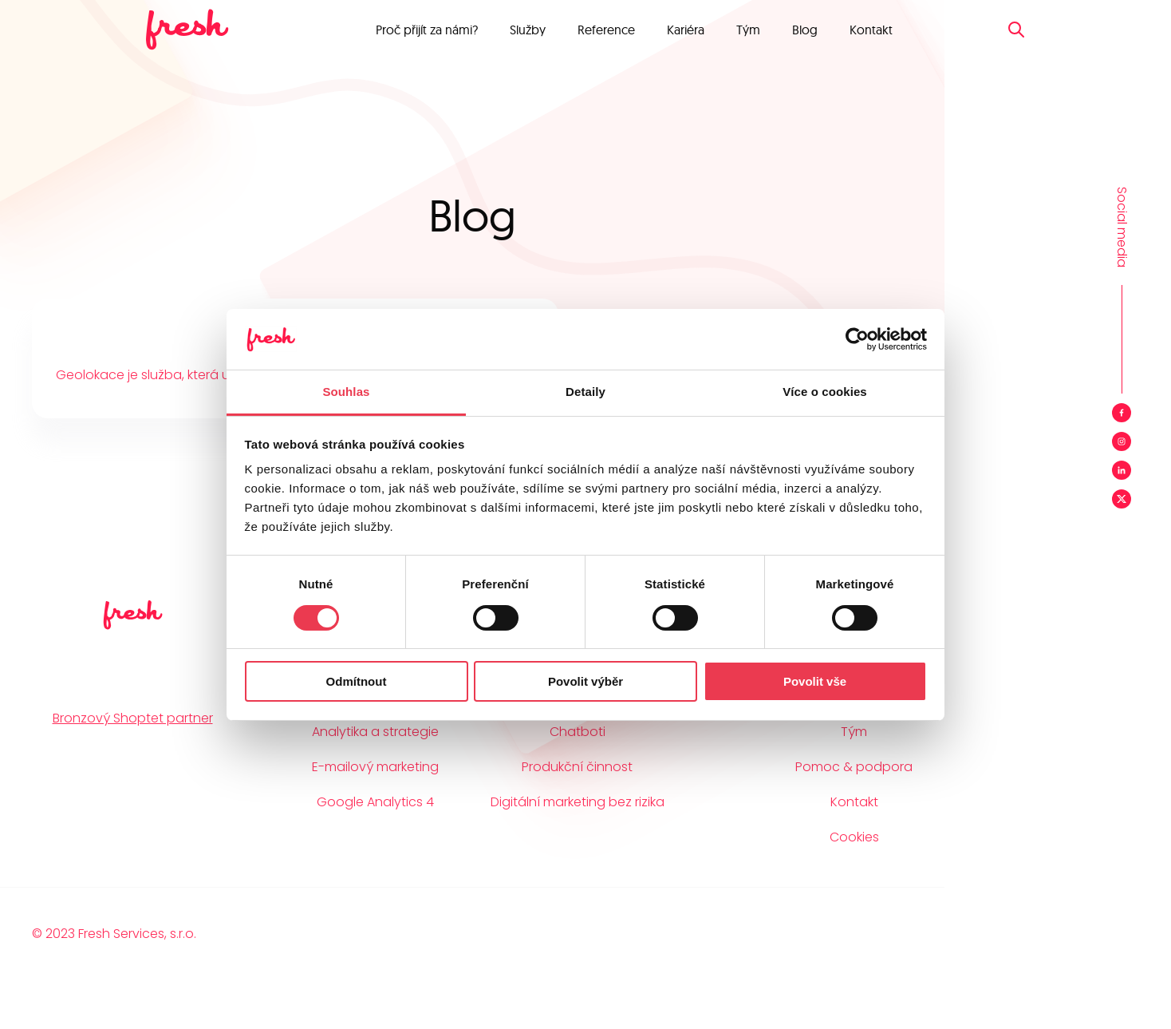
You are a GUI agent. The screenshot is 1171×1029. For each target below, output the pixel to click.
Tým (748, 30)
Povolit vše (814, 681)
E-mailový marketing (375, 767)
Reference (606, 30)
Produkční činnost (577, 767)
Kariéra (685, 30)
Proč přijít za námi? (427, 30)
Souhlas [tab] (345, 391)
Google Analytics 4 (375, 802)
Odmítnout (356, 681)
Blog (805, 30)
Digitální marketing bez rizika (577, 802)
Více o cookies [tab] (825, 391)
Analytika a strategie (375, 731)
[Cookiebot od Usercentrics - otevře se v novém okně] (857, 339)
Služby (528, 30)
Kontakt (871, 30)
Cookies (854, 837)
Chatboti (577, 731)
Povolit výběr (585, 681)
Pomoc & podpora (854, 767)
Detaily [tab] (585, 391)
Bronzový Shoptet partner (133, 718)
